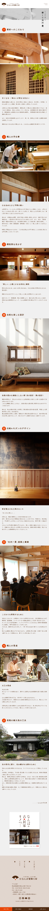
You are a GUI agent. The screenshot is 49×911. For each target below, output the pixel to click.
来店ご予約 (6, 909)
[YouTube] (26, 898)
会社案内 (14, 860)
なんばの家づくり (34, 864)
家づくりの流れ (24, 863)
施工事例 (29, 860)
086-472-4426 (26, 888)
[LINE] (29, 898)
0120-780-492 (18, 888)
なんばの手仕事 (39, 803)
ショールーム (19, 863)
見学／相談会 (18, 909)
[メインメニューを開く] (45, 4)
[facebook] (23, 898)
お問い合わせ (43, 909)
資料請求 (31, 909)
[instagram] (20, 898)
